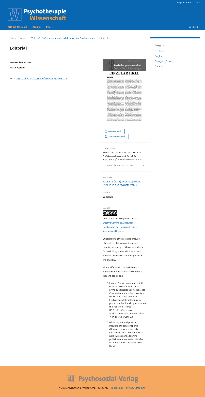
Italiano (159, 66)
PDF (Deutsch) (114, 131)
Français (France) (164, 61)
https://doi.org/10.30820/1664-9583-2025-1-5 (41, 78)
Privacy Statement (136, 387)
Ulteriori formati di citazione (119, 165)
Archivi (37, 26)
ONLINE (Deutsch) (116, 136)
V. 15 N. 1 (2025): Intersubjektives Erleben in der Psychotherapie (63, 37)
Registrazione (184, 2)
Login (197, 2)
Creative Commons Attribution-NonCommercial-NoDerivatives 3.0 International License (120, 227)
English (159, 56)
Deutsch (159, 51)
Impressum (117, 387)
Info (48, 26)
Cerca (193, 26)
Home (13, 37)
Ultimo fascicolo (17, 26)
